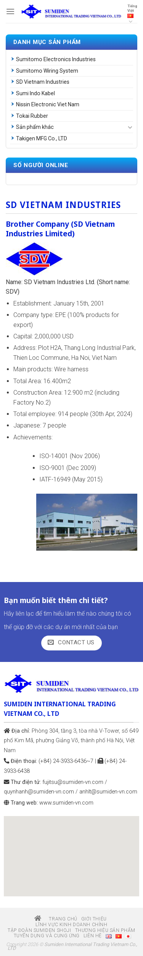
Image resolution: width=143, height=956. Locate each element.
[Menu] (10, 11)
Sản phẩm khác (35, 127)
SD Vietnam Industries (42, 82)
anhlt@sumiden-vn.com (108, 792)
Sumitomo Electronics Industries (56, 59)
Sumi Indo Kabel (35, 93)
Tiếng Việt (132, 14)
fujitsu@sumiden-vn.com (72, 782)
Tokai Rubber (32, 116)
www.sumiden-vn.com (66, 803)
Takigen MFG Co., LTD (41, 138)
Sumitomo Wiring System (47, 71)
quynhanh (39, 792)
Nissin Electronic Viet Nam (47, 104)
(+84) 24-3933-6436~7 (66, 761)
